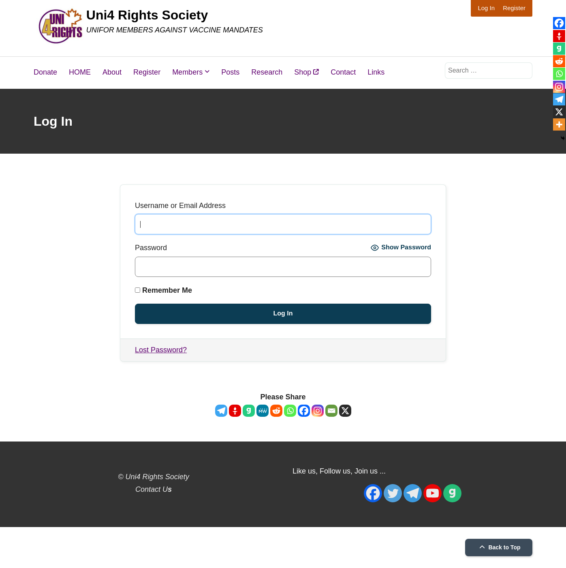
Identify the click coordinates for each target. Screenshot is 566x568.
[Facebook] (304, 411)
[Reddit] (276, 411)
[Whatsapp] (290, 411)
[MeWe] (262, 411)
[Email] (331, 411)
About (112, 72)
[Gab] (249, 411)
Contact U (153, 489)
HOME (80, 72)
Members (187, 72)
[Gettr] (235, 411)
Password (151, 248)
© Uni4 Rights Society (153, 477)
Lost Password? (161, 350)
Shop (306, 72)
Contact (343, 72)
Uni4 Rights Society (147, 15)
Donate (45, 72)
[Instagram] (318, 411)
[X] (345, 411)
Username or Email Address (180, 205)
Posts (230, 72)
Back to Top (499, 547)
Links (375, 72)
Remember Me (163, 290)
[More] (559, 124)
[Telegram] (221, 411)
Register (514, 7)
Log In (486, 7)
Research (266, 72)
